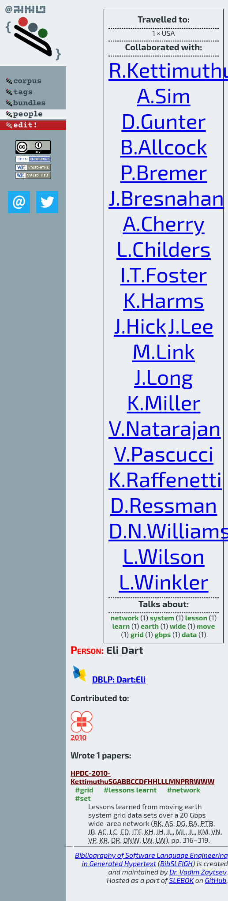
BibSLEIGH (176, 863)
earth (150, 626)
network (125, 617)
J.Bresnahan (166, 197)
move (206, 626)
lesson (196, 617)
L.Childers (163, 248)
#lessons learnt (130, 789)
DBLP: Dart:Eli (119, 679)
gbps (162, 634)
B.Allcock (163, 146)
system (162, 617)
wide (178, 626)
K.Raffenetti (165, 479)
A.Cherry (164, 223)
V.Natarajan (164, 427)
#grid (84, 789)
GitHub (216, 880)
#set (83, 798)
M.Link (163, 351)
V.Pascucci (163, 453)
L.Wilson (164, 555)
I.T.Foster (163, 274)
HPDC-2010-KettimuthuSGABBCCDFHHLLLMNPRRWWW (142, 777)
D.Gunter (163, 120)
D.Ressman (163, 504)
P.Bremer (163, 171)
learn (121, 626)
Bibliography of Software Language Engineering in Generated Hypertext (151, 859)
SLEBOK (181, 880)
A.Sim (164, 95)
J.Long (163, 376)
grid (137, 634)
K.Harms (163, 299)
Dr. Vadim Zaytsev (197, 871)
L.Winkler (163, 581)
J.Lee (190, 325)
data (189, 634)
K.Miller (164, 402)
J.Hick (140, 325)
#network (183, 789)
